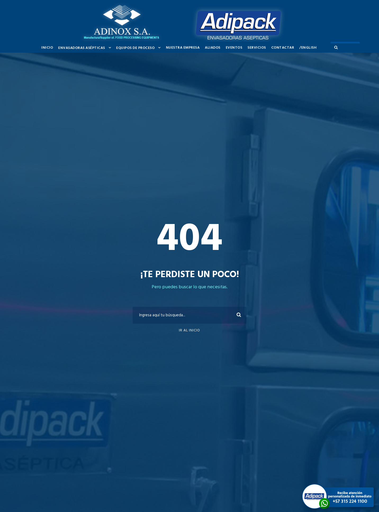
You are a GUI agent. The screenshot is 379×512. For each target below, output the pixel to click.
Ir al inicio (189, 330)
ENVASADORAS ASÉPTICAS (81, 48)
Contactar (282, 48)
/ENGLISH (308, 48)
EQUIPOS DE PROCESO (135, 48)
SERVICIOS (256, 48)
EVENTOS (234, 48)
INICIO (47, 48)
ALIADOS (212, 48)
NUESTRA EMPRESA (183, 48)
